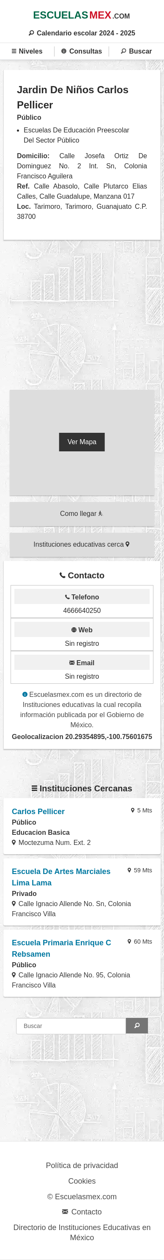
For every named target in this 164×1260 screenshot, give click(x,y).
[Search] (137, 1025)
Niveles (27, 51)
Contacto (81, 1212)
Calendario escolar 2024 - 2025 (82, 33)
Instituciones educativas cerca (81, 544)
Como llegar (81, 513)
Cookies (82, 1181)
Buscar (136, 51)
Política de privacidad (82, 1165)
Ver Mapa (82, 441)
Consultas (81, 51)
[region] (82, 317)
